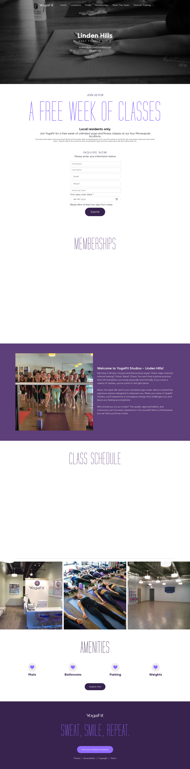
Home (64, 5)
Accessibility (89, 758)
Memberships (101, 5)
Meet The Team (121, 5)
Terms (113, 758)
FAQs (88, 5)
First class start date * (82, 194)
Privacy (77, 758)
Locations (76, 5)
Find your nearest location (95, 749)
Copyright (103, 758)
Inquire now (95, 686)
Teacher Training (142, 5)
